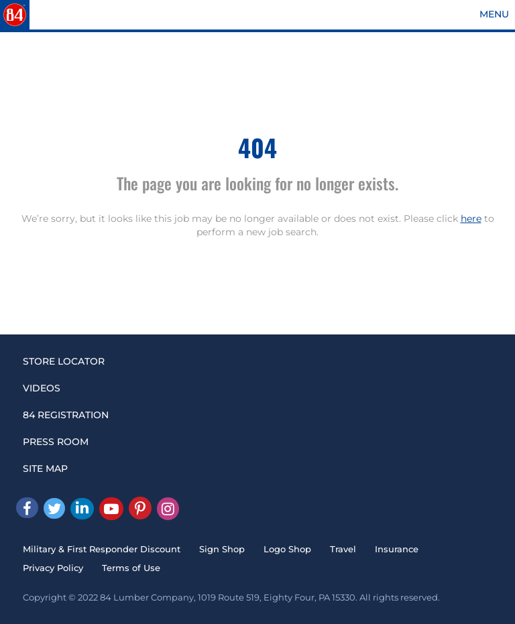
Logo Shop (287, 549)
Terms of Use (131, 567)
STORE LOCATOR (64, 361)
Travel (343, 549)
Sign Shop (222, 549)
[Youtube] (111, 508)
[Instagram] (168, 508)
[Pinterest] (140, 508)
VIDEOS (41, 388)
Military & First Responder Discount (101, 549)
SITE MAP (45, 468)
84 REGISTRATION (66, 415)
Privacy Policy (53, 567)
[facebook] (27, 507)
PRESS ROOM (56, 442)
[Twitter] (54, 508)
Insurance (396, 549)
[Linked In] (82, 508)
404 (257, 147)
